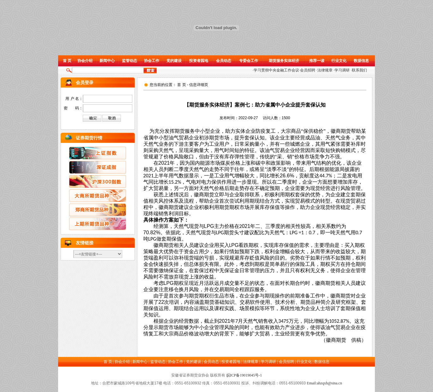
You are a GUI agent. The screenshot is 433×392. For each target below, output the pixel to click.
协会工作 (151, 60)
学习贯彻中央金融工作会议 (276, 70)
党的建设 (174, 60)
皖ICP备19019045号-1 (244, 375)
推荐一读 (316, 60)
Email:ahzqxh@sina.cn (324, 383)
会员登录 (84, 82)
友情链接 (84, 243)
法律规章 (325, 70)
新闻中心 (107, 60)
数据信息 (361, 60)
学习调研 (342, 70)
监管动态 (129, 60)
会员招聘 (307, 70)
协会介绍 (85, 60)
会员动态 (223, 60)
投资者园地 (198, 60)
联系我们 (359, 70)
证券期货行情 (89, 138)
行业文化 (338, 60)
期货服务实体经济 (284, 60)
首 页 (67, 60)
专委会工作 (248, 60)
